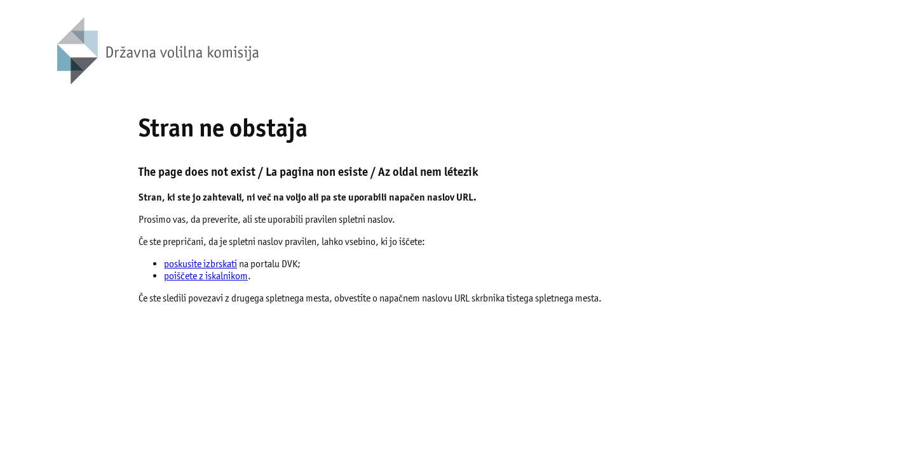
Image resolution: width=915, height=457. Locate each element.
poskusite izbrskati (200, 264)
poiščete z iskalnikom (206, 276)
